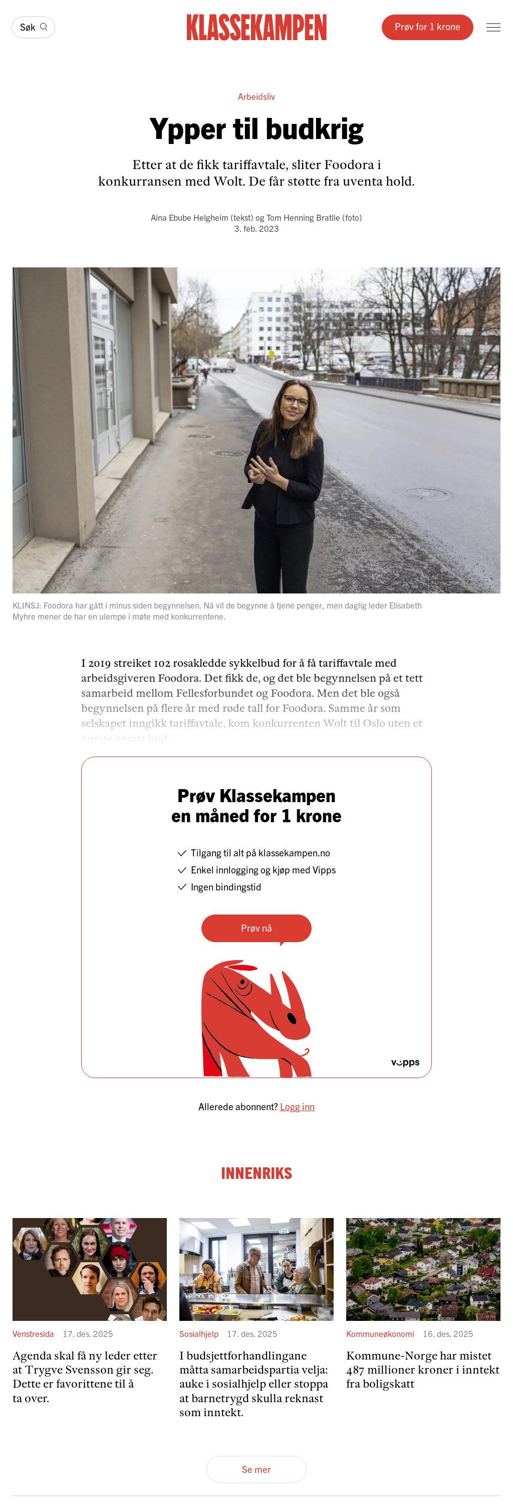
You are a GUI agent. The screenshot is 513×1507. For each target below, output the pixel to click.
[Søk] (33, 28)
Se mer (256, 1469)
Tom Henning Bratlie (303, 217)
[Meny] (493, 27)
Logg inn (297, 1106)
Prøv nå (256, 928)
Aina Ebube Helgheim (189, 217)
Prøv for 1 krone (427, 26)
